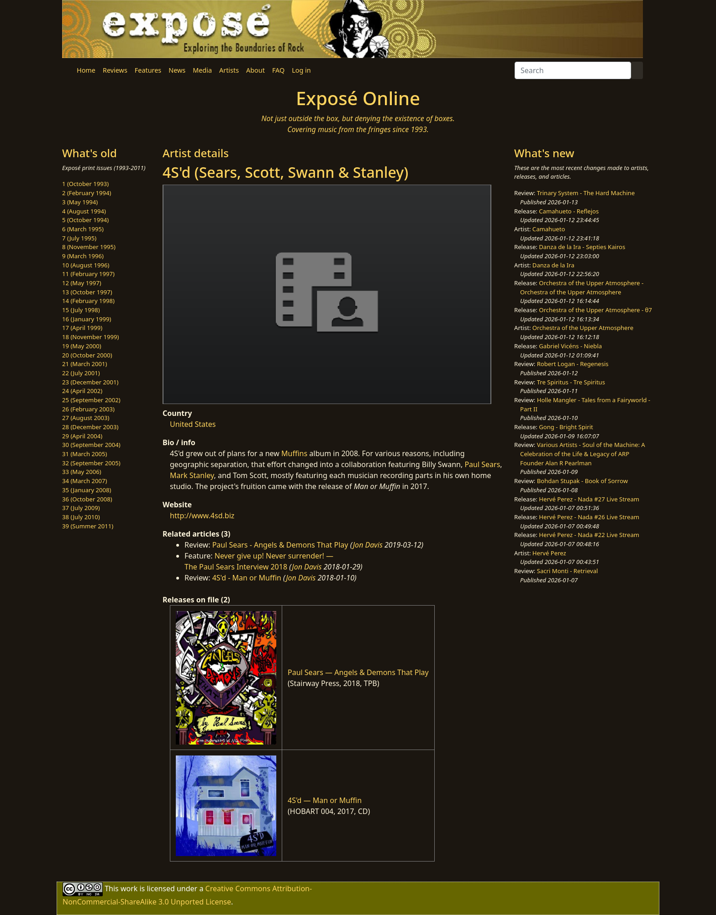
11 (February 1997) (88, 274)
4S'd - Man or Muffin (246, 578)
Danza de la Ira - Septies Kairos (582, 247)
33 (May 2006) (81, 472)
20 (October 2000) (87, 355)
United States (193, 424)
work (129, 888)
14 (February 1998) (88, 301)
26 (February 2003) (88, 409)
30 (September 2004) (91, 445)
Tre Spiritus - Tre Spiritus (571, 382)
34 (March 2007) (84, 481)
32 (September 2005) (91, 463)
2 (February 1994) (86, 193)
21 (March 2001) (84, 364)
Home (86, 70)
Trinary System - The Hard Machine (586, 193)
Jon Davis (368, 545)
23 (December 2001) (90, 382)
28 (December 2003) (90, 427)
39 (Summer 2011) (87, 526)
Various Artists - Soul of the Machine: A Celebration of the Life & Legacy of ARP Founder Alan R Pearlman (582, 454)
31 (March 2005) (84, 454)
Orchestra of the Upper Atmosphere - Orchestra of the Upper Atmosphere (581, 287)
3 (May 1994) (80, 202)
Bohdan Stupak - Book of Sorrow (582, 481)
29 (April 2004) (82, 436)
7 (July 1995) (79, 238)
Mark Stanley (192, 475)
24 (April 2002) (82, 391)
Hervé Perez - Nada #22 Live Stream (589, 535)
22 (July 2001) (81, 373)
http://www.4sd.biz (202, 516)
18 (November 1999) (90, 337)
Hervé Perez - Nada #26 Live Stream (589, 517)
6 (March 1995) (83, 229)
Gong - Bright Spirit (566, 427)
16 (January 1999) (86, 319)
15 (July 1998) (81, 310)
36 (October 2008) (87, 499)
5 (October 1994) (85, 220)
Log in (301, 70)
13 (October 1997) (87, 292)
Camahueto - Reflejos (569, 211)
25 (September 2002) (91, 400)
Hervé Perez (549, 553)
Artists (229, 70)
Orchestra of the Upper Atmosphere (582, 328)
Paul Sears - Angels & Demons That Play (280, 545)
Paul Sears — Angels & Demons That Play (358, 672)
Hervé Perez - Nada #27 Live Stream (589, 499)
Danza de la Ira (553, 265)
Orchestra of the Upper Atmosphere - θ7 (595, 310)
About (255, 70)
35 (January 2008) (86, 490)
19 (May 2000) (81, 346)
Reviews (115, 70)
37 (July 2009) (81, 508)
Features (148, 70)
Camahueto (548, 229)
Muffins (294, 453)
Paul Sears (482, 464)
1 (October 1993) (85, 184)
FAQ (278, 70)
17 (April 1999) (82, 328)
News (176, 70)
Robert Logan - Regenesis (573, 364)
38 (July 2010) (81, 517)
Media (202, 70)
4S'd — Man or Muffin (325, 800)
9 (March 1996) (83, 256)
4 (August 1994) (84, 211)
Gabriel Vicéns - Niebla (570, 346)
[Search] (573, 70)
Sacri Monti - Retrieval (567, 571)
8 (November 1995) (89, 247)
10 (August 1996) (85, 265)
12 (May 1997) (81, 283)
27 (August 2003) (85, 418)
